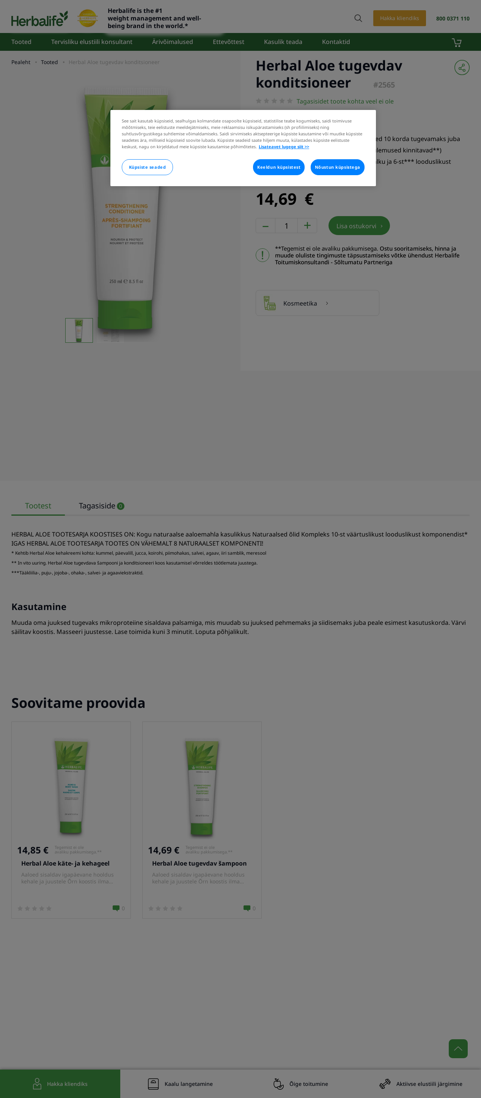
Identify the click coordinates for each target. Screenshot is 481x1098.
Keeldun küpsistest (278, 167)
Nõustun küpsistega (337, 167)
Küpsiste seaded (147, 167)
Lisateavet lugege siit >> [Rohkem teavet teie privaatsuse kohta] (284, 146)
